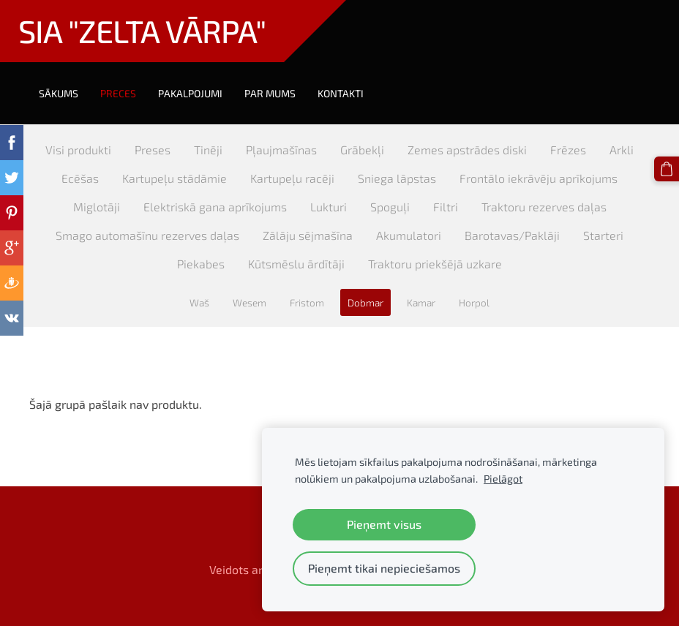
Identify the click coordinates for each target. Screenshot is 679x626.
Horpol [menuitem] (474, 302)
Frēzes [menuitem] (568, 149)
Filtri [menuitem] (445, 207)
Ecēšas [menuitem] (80, 178)
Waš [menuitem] (199, 302)
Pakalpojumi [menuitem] (190, 93)
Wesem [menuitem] (249, 302)
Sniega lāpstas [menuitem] (397, 178)
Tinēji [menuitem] (208, 149)
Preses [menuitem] (152, 149)
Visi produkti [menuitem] (78, 149)
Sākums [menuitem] (58, 93)
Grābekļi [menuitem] (362, 149)
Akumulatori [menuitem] (408, 235)
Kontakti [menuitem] (341, 93)
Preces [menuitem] (118, 93)
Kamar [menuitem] (421, 302)
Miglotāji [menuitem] (96, 207)
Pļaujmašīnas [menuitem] (281, 149)
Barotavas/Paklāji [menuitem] (512, 235)
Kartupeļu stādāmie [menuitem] (174, 178)
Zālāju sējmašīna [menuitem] (308, 235)
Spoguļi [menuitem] (390, 207)
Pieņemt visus (384, 524)
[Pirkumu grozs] (666, 168)
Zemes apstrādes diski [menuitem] (467, 149)
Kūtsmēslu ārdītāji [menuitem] (296, 264)
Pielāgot (503, 478)
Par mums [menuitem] (270, 93)
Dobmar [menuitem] (365, 302)
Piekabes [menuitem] (201, 264)
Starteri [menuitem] (603, 235)
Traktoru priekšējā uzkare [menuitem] (435, 264)
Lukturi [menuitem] (328, 207)
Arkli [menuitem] (621, 149)
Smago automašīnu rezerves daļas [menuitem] (147, 235)
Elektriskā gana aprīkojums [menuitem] (215, 207)
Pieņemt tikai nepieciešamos (384, 568)
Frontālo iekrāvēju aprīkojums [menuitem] (538, 178)
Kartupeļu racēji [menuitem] (292, 178)
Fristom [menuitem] (307, 302)
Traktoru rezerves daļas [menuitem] (544, 207)
